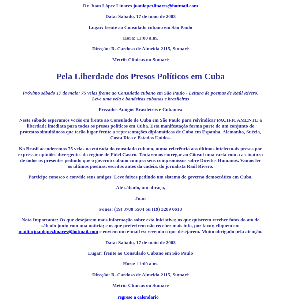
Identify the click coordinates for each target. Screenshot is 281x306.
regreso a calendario (137, 297)
